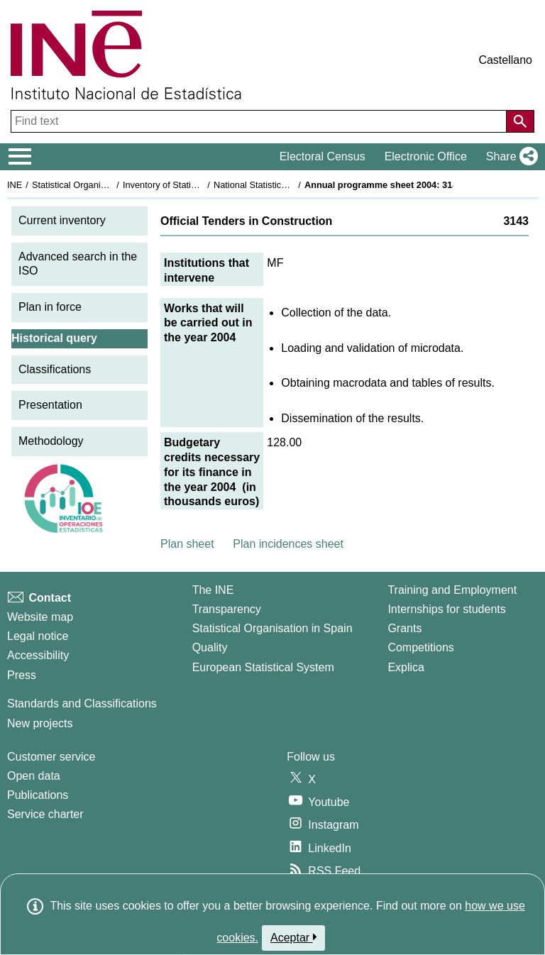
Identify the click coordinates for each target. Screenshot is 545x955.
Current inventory (62, 220)
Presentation (50, 405)
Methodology (51, 441)
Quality (210, 647)
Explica (405, 667)
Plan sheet (187, 544)
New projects (39, 723)
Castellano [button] (505, 60)
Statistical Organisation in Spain (96, 185)
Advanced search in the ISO (77, 263)
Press (21, 675)
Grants (404, 628)
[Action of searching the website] (520, 121)
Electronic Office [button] (426, 156)
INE (14, 185)
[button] (509, 157)
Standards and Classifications (82, 703)
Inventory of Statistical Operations (190, 185)
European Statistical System (263, 667)
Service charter (45, 814)
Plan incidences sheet (288, 544)
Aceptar (293, 937)
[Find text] (260, 121)
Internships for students (446, 609)
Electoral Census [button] (322, 156)
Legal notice (37, 636)
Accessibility (38, 655)
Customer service (51, 757)
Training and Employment (452, 590)
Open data (33, 776)
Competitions (420, 647)
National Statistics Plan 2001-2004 (283, 185)
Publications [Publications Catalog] (37, 795)
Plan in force (50, 307)
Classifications (54, 369)
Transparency (226, 609)
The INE (213, 590)
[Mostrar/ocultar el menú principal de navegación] (20, 157)
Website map (40, 617)
